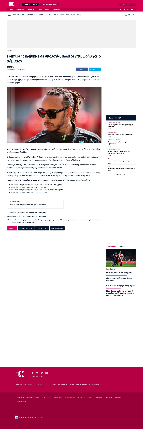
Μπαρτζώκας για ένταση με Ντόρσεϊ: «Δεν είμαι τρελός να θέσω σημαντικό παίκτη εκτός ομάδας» (120, 293)
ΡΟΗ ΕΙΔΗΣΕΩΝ (18, 15)
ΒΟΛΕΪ (49, 15)
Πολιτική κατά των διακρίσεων (75, 397)
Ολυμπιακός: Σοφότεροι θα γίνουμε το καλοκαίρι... (29, 205)
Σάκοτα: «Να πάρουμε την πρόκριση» (120, 161)
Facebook (29, 216)
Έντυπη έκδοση (22, 402)
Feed (90, 397)
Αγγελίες (109, 397)
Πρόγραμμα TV (31, 10)
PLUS (79, 15)
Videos (47, 10)
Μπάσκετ (110, 159)
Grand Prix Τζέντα (25, 228)
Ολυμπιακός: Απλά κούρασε (119, 272)
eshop (29, 222)
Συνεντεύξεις (56, 10)
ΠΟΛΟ (56, 15)
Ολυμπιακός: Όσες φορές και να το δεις (121, 134)
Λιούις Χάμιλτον (42, 228)
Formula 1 (10, 50)
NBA (109, 166)
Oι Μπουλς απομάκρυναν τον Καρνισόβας (121, 168)
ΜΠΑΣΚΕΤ (41, 15)
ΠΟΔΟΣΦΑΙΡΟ (30, 15)
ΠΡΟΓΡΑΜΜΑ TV (95, 384)
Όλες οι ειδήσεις (120, 174)
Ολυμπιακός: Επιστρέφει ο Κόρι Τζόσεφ (121, 286)
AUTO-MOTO (70, 15)
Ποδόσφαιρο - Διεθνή (114, 122)
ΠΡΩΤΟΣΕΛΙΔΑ (81, 384)
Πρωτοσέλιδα (20, 10)
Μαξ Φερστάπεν (57, 228)
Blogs (11, 10)
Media (40, 10)
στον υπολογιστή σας (38, 213)
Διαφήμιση (118, 397)
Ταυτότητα (47, 397)
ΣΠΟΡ (62, 15)
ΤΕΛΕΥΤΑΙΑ (114, 118)
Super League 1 (112, 132)
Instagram (42, 216)
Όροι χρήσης (58, 397)
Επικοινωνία (99, 397)
